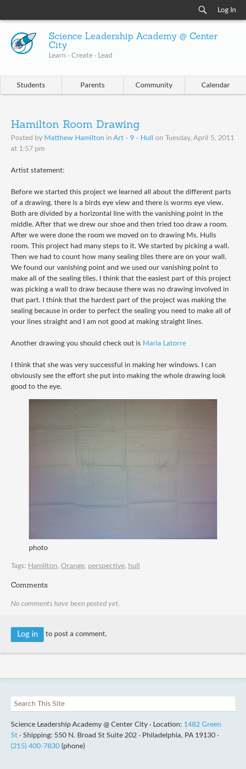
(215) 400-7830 (35, 746)
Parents (92, 85)
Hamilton (42, 565)
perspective (106, 565)
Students (31, 85)
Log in (27, 634)
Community (153, 85)
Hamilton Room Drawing (75, 125)
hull (134, 565)
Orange (72, 565)
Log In (227, 10)
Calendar (215, 85)
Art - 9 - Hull (133, 137)
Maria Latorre (164, 343)
